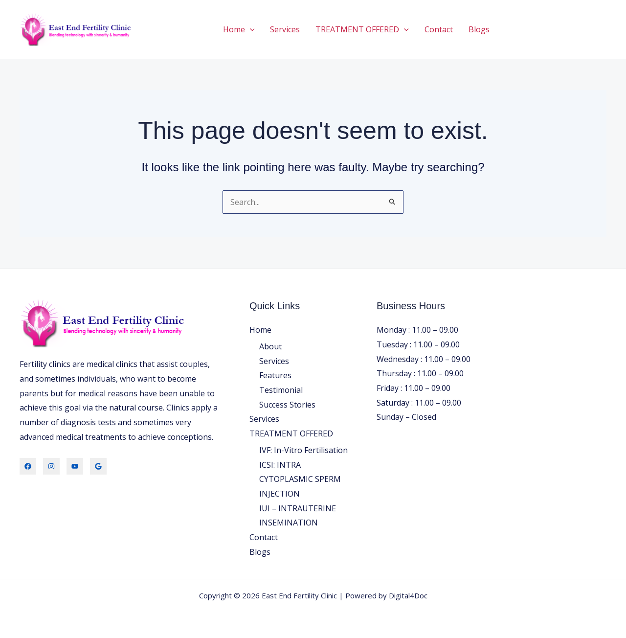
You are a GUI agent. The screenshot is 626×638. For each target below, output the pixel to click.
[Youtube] (75, 466)
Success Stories (287, 404)
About (270, 346)
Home (239, 29)
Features (275, 375)
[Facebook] (28, 466)
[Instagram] (51, 466)
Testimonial (281, 390)
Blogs (479, 29)
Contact (439, 29)
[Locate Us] (98, 466)
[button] (250, 29)
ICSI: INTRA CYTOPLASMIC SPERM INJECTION (300, 479)
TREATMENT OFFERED (362, 29)
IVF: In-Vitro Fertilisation (303, 450)
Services (285, 29)
